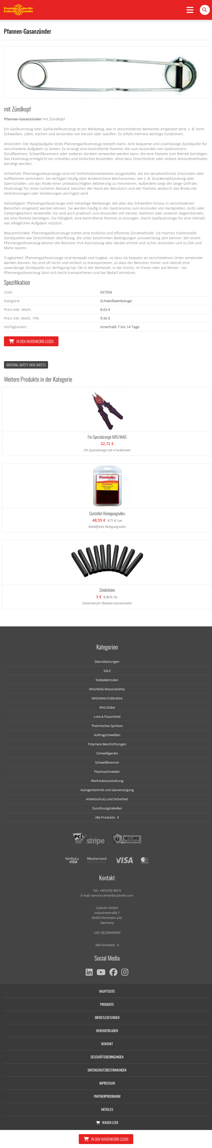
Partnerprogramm (107, 1096)
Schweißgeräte (107, 753)
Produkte (107, 1004)
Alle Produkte (107, 817)
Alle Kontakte (107, 945)
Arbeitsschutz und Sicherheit (107, 799)
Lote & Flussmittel (107, 716)
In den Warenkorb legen (31, 341)
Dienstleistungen (107, 661)
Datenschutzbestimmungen (107, 1069)
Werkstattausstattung (107, 780)
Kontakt (107, 1043)
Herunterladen (107, 1030)
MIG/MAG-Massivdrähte (107, 689)
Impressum (107, 1083)
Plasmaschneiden (107, 771)
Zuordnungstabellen (107, 808)
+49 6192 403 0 (110, 890)
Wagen (107, 1122)
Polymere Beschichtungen (107, 744)
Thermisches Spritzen (107, 725)
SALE (107, 670)
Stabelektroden (107, 680)
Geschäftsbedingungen (107, 1056)
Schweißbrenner (107, 762)
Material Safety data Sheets (26, 364)
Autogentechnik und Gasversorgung (107, 790)
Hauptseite (107, 991)
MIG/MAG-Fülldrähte (107, 698)
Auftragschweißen (107, 735)
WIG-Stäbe (107, 707)
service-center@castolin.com (112, 895)
